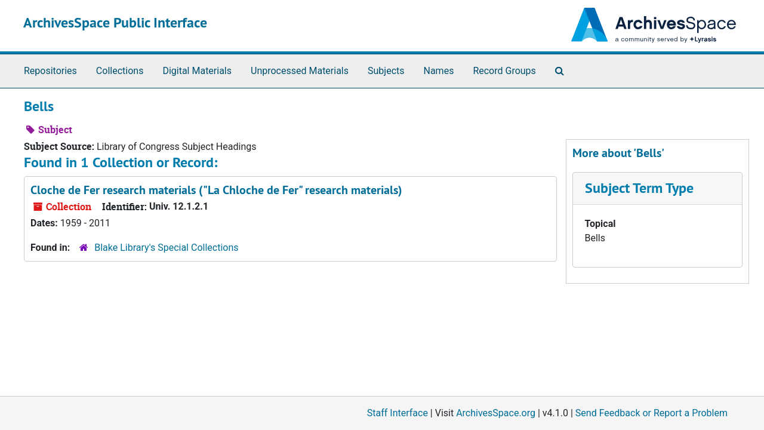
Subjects (386, 70)
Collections (120, 70)
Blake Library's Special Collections (166, 247)
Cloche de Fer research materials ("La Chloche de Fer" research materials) (216, 190)
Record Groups (504, 70)
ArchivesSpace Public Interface (115, 22)
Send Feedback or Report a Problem (651, 413)
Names (439, 70)
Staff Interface (397, 413)
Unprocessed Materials (300, 70)
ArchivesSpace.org (495, 413)
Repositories (50, 70)
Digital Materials (197, 70)
